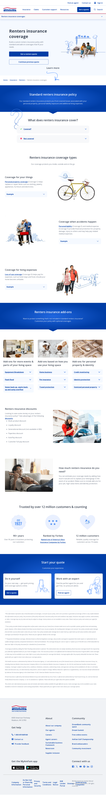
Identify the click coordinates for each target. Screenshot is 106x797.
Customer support (49, 9)
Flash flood (18, 379)
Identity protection (87, 379)
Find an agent (73, 3)
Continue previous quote (29, 62)
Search (98, 9)
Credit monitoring (87, 372)
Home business (52, 372)
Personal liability (65, 226)
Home (5, 80)
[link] (20, 734)
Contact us (86, 3)
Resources (64, 9)
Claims (36, 9)
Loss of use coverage (13, 274)
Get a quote (12, 593)
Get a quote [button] (84, 9)
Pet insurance (52, 379)
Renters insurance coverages (52, 16)
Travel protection (52, 387)
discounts (9, 418)
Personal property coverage (16, 182)
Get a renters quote (28, 54)
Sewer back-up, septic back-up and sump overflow (18, 388)
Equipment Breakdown (18, 372)
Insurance (26, 9)
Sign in (98, 3)
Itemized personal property (87, 387)
